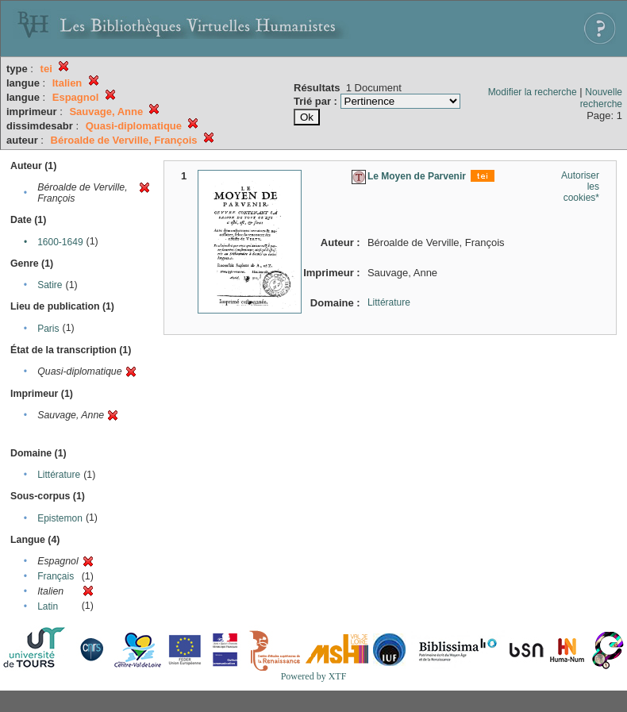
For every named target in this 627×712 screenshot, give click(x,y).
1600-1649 (60, 242)
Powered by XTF (314, 676)
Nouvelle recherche (601, 98)
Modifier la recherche (532, 92)
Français (55, 576)
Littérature (58, 474)
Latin (47, 606)
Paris (48, 328)
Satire (49, 285)
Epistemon (60, 518)
